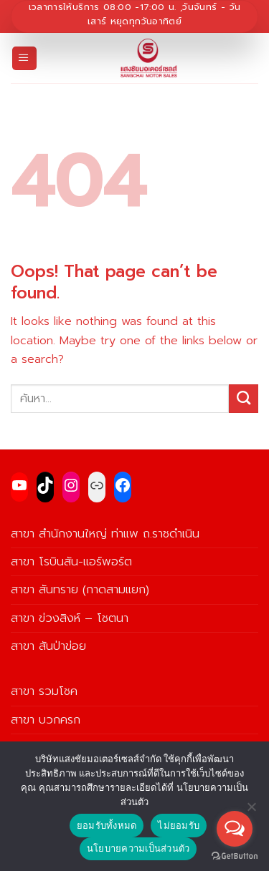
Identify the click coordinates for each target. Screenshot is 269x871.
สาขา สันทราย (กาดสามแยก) (80, 589)
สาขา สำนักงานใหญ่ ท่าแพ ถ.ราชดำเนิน (105, 533)
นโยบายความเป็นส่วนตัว (138, 848)
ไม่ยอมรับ (178, 825)
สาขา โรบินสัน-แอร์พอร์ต (71, 561)
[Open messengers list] (235, 829)
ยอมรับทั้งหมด (107, 825)
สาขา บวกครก (45, 720)
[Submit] (243, 398)
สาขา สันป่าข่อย (48, 646)
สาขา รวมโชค (44, 691)
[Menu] (24, 59)
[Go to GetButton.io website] (235, 856)
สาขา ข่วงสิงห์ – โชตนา (69, 618)
